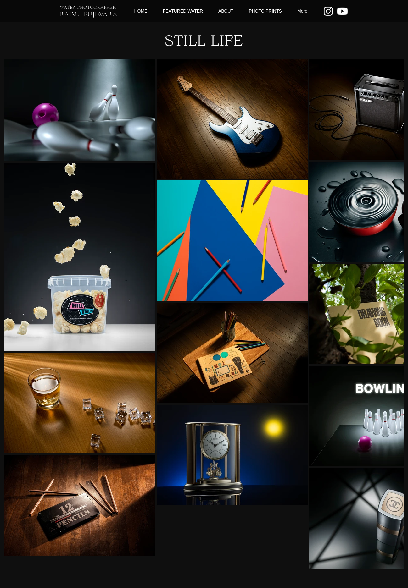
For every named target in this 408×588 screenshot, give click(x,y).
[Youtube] (342, 11)
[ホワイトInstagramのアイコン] (328, 11)
